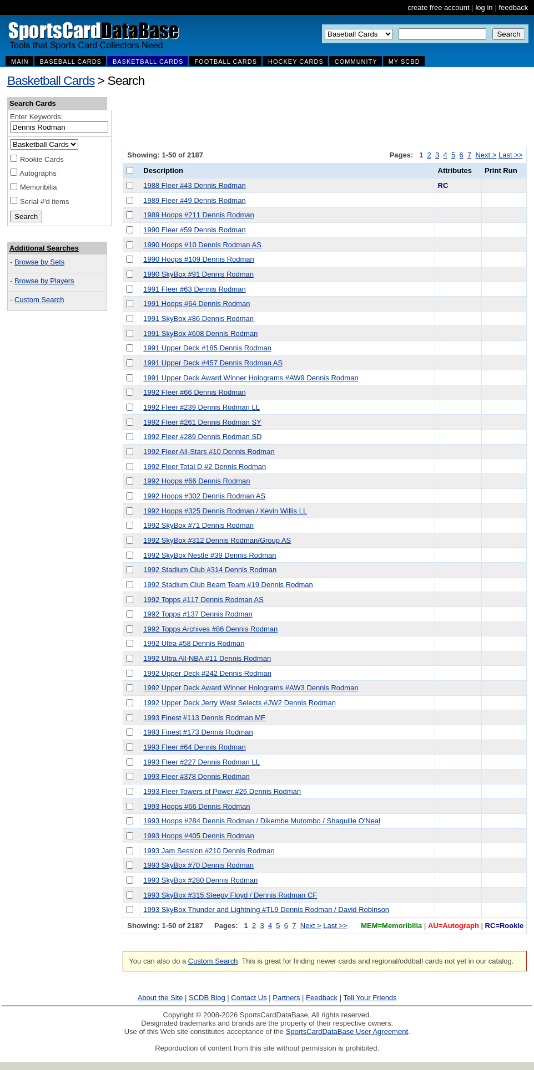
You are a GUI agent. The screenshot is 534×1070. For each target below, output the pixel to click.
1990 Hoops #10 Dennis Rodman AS (202, 245)
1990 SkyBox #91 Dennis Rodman (198, 274)
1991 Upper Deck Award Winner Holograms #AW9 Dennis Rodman (250, 378)
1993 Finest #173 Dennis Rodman (198, 732)
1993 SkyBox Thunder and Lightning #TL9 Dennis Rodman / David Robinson (266, 909)
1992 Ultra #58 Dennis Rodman (193, 643)
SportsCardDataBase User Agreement (347, 1031)
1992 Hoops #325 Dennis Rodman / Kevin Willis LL (225, 511)
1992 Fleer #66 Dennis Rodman (194, 392)
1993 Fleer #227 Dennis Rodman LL (201, 762)
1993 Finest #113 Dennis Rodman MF (204, 718)
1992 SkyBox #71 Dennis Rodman (198, 525)
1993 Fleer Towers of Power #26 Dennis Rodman (222, 791)
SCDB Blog (207, 997)
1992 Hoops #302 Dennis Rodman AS (204, 496)
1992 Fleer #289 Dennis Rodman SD (202, 436)
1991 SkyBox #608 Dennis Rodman (200, 333)
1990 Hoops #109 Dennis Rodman (198, 259)
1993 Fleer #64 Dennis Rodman (194, 747)
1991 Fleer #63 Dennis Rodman (194, 289)
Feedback (321, 997)
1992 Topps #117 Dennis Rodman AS (203, 599)
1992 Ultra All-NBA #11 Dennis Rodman (207, 658)
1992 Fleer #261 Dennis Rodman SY (202, 422)
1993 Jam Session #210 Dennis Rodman (208, 851)
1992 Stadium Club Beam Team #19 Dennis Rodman (228, 584)
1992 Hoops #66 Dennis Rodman (196, 481)
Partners (286, 997)
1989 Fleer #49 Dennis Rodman (194, 200)
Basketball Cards (50, 80)
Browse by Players (44, 281)
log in (483, 7)
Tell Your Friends (369, 997)
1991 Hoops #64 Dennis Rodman (196, 303)
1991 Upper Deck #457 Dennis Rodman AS (213, 363)
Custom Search (39, 299)
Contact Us (248, 997)
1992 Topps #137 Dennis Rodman (197, 614)
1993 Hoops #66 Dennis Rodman (196, 806)
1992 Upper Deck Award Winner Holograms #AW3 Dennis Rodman (250, 688)
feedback (513, 7)
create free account (438, 7)
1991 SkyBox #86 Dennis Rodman (198, 318)
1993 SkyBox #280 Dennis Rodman (200, 880)
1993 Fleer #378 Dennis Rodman (196, 776)
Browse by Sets (39, 262)
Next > (485, 155)
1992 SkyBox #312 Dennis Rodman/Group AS (217, 540)
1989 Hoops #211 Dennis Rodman (198, 215)
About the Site (160, 997)
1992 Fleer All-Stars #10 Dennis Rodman (208, 451)
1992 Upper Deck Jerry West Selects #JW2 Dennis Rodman (239, 703)
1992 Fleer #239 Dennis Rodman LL (201, 407)
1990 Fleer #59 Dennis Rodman (194, 230)
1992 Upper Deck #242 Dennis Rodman (207, 673)
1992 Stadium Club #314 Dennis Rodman (209, 569)
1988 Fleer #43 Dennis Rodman (194, 185)
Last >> (510, 155)
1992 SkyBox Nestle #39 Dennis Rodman (209, 555)
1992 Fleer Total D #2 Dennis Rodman (204, 466)
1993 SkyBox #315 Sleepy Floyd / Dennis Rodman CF (230, 895)
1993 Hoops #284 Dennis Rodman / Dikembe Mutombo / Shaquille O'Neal (261, 821)
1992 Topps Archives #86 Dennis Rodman (210, 629)
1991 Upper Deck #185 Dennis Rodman (207, 348)
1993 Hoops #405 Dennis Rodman (198, 836)
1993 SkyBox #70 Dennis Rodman (198, 865)
